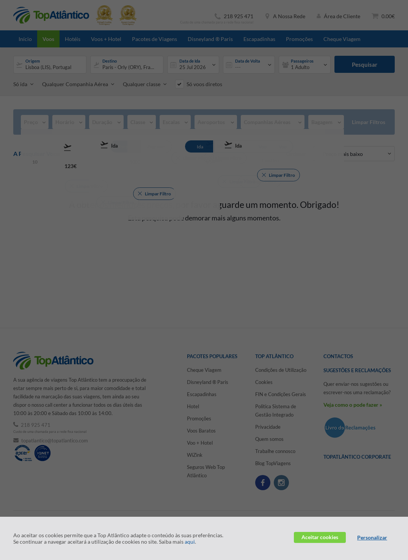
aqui (190, 541)
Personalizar (372, 537)
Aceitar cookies (319, 537)
